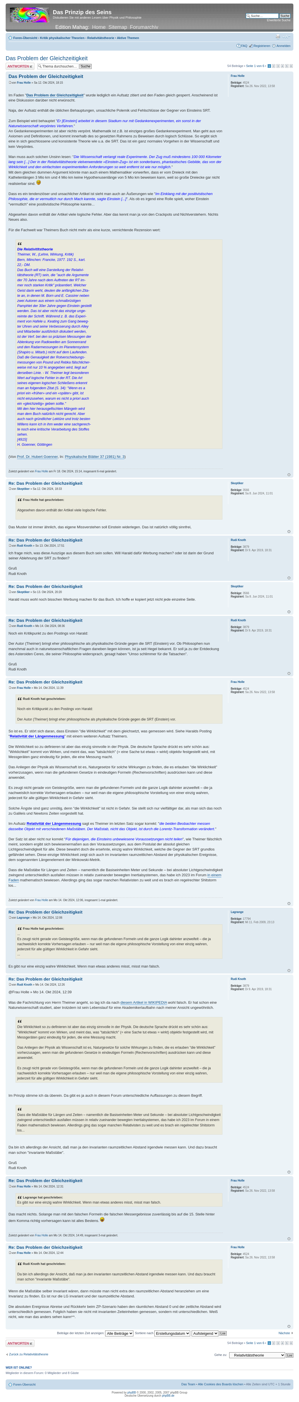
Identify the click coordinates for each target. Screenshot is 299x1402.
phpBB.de (168, 1395)
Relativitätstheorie (100, 38)
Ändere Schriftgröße (286, 36)
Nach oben (289, 474)
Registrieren (261, 45)
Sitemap (118, 27)
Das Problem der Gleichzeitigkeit (47, 58)
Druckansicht (278, 36)
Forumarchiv (144, 27)
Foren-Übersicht (25, 38)
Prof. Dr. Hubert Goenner (37, 457)
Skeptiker (23, 488)
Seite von (255, 66)
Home (99, 27)
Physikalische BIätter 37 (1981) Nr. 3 (94, 457)
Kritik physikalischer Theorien (62, 38)
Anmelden (283, 45)
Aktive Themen (128, 38)
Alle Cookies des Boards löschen (220, 1384)
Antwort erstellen (20, 66)
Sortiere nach (162, 1333)
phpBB (131, 1392)
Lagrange (23, 917)
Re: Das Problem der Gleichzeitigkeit (45, 483)
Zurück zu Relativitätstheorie (28, 1354)
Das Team (188, 1384)
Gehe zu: (220, 1354)
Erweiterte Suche (279, 20)
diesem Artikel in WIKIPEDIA (143, 1002)
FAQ (244, 45)
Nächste (284, 1333)
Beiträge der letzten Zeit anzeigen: (95, 1333)
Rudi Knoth (24, 545)
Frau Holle (24, 82)
